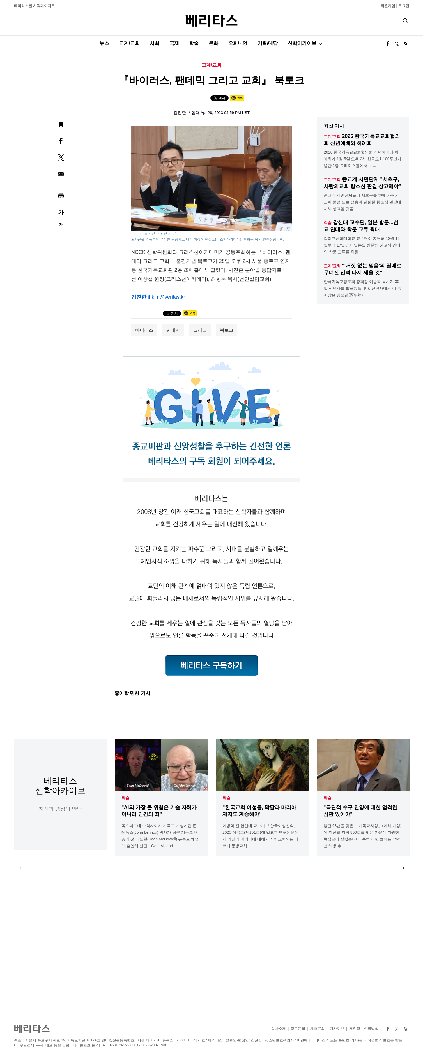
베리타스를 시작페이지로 (34, 6)
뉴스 (104, 43)
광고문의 (298, 1029)
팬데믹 (173, 330)
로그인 (403, 6)
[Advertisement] (211, 947)
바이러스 (144, 330)
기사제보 (337, 1029)
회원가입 (388, 6)
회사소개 (278, 1029)
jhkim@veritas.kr (166, 297)
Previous (20, 868)
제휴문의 (317, 1029)
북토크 (226, 330)
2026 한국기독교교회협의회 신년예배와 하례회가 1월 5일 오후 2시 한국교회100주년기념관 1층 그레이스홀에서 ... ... (362, 159)
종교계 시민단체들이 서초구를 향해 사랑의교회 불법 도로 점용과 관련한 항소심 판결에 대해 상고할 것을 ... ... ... (362, 202)
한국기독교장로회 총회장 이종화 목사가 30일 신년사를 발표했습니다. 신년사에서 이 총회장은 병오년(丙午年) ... (362, 288)
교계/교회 (129, 43)
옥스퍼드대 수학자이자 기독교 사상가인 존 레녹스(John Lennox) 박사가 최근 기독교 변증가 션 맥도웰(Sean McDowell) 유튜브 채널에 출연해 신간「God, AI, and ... (160, 835)
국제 (174, 43)
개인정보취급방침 (363, 1029)
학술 (194, 43)
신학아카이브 (302, 43)
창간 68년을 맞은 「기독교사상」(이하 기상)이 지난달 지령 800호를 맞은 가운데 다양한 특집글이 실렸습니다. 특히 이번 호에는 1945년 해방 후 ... (362, 835)
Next (403, 868)
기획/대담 (268, 43)
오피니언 (237, 43)
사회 (154, 43)
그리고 (200, 330)
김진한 (180, 112)
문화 (213, 43)
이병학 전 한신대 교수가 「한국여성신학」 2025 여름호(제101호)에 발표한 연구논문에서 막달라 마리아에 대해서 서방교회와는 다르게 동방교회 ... (260, 835)
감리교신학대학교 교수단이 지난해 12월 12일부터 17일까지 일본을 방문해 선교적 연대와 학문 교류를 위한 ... (362, 245)
